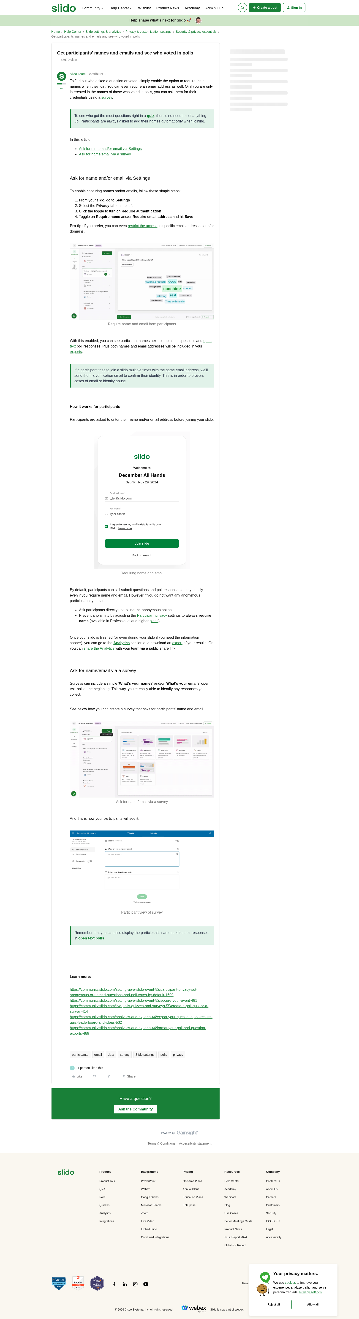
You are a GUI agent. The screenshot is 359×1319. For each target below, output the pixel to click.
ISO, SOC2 (273, 1221)
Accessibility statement (195, 1143)
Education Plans (193, 1197)
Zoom (144, 1213)
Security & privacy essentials (196, 31)
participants (80, 1054)
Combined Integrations (155, 1237)
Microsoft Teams (151, 1205)
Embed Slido (149, 1229)
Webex (145, 1189)
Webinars (230, 1197)
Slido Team (78, 74)
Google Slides (149, 1197)
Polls (102, 1197)
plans (154, 621)
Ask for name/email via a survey (105, 154)
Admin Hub (214, 8)
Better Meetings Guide (238, 1221)
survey (124, 1054)
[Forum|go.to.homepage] (63, 7)
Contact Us (273, 1181)
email (98, 1054)
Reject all (274, 1304)
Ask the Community (135, 1109)
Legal (269, 1229)
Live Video (147, 1221)
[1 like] (86, 1068)
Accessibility (273, 1237)
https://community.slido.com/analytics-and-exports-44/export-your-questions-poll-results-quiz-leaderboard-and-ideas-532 (141, 1019)
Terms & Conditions (161, 1143)
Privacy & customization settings (148, 31)
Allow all (313, 1304)
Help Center (72, 31)
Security (271, 1213)
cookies (290, 1282)
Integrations (106, 1221)
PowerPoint (148, 1181)
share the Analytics (99, 648)
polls (163, 1054)
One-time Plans (192, 1181)
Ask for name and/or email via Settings (110, 149)
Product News (167, 8)
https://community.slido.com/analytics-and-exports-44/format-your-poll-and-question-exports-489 (138, 1030)
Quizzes (104, 1205)
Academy (192, 8)
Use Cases (231, 1213)
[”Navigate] (66, 1172)
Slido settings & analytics (103, 31)
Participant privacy (152, 615)
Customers (273, 1205)
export (177, 643)
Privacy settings (310, 1292)
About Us (271, 1189)
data (111, 1054)
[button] (265, 7)
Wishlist (144, 8)
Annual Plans (191, 1189)
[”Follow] (114, 1287)
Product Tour (107, 1181)
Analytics (105, 1213)
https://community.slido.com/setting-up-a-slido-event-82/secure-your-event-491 (133, 1000)
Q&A (102, 1189)
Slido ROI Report (235, 1245)
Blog (227, 1205)
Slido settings (145, 1054)
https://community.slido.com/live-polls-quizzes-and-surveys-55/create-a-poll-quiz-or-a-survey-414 (139, 1008)
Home (55, 31)
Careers (271, 1197)
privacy (178, 1054)
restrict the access (142, 226)
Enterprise (189, 1205)
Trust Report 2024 (235, 1237)
